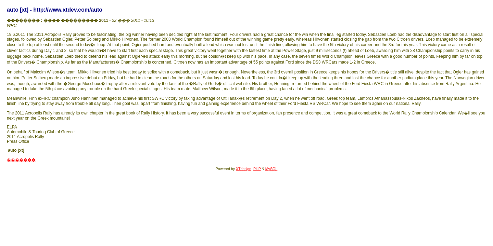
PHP (257, 169)
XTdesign (243, 169)
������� (21, 160)
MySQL (271, 169)
